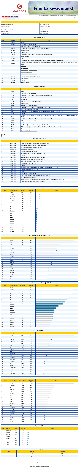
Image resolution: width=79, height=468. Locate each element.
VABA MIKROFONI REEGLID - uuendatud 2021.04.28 (33, 153)
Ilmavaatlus (23, 66)
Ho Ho (11, 369)
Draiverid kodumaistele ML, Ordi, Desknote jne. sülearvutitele (35, 143)
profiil (47, 17)
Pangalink (23, 155)
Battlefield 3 (23, 80)
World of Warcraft (25, 82)
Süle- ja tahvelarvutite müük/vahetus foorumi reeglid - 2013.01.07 (36, 175)
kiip (11, 213)
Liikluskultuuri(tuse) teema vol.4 (28, 120)
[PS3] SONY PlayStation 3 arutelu (29, 70)
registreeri (75, 15)
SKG (11, 209)
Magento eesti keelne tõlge (27, 149)
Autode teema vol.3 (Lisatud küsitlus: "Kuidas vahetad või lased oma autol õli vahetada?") (42, 60)
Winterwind (12, 359)
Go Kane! (12, 211)
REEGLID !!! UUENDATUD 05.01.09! (29, 169)
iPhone (22, 58)
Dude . (11, 227)
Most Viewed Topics (44, 24)
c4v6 (11, 266)
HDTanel (12, 202)
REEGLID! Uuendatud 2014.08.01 (29, 151)
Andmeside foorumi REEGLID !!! (28, 163)
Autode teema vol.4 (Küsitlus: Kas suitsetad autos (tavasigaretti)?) (36, 54)
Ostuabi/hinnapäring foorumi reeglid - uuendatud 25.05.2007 (35, 159)
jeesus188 (12, 312)
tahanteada (12, 196)
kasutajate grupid (68, 15)
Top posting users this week (46, 28)
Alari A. (11, 276)
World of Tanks (24, 52)
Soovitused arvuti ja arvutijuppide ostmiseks (31, 76)
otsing (46, 15)
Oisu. (11, 244)
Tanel (11, 192)
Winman (12, 252)
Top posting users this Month (8, 29)
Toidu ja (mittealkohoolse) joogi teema (30, 109)
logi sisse (76, 17)
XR (11, 363)
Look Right (12, 373)
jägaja (11, 240)
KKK (43, 15)
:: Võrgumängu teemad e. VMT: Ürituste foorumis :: (33, 181)
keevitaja (12, 219)
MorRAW (12, 361)
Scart (11, 217)
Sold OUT (12, 260)
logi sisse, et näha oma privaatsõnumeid (63, 17)
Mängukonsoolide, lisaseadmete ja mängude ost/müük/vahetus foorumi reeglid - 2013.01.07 (42, 179)
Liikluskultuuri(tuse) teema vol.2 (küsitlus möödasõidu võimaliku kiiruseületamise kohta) (41, 127)
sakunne (12, 223)
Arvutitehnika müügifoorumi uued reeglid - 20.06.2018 (33, 145)
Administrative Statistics (7, 24)
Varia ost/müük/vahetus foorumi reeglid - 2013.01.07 (33, 157)
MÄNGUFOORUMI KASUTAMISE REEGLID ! (31, 161)
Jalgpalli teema (24, 68)
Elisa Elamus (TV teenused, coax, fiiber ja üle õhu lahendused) (35, 48)
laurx (11, 215)
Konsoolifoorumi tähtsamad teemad (29, 173)
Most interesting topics (45, 26)
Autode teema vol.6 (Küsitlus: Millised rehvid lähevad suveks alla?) (36, 118)
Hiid (11, 225)
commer (12, 229)
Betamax (12, 221)
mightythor (12, 200)
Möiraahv (12, 194)
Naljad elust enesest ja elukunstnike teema (31, 46)
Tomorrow (12, 357)
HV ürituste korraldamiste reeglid (28, 177)
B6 (10, 246)
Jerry (11, 314)
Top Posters (42, 29)
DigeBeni (12, 349)
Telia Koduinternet (25, 50)
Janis (11, 254)
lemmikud (51, 17)
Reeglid (22, 171)
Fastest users (4, 31)
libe (11, 345)
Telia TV (23, 42)
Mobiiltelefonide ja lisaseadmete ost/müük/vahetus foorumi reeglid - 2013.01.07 (39, 167)
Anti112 (12, 351)
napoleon (12, 318)
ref (10, 278)
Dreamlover (12, 207)
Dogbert (12, 264)
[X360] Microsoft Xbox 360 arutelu (29, 74)
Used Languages (44, 33)
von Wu (12, 272)
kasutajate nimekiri (59, 15)
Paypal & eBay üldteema (26, 72)
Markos (11, 274)
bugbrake (12, 322)
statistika (52, 15)
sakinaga (12, 270)
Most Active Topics (5, 26)
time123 (12, 231)
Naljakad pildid (24, 78)
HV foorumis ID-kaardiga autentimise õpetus (31, 147)
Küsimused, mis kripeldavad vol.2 (29, 44)
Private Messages (44, 31)
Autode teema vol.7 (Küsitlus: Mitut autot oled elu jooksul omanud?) (36, 107)
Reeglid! (23, 165)
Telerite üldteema (25, 56)
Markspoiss (12, 204)
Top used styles (5, 33)
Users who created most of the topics (10, 28)
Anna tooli (12, 198)
